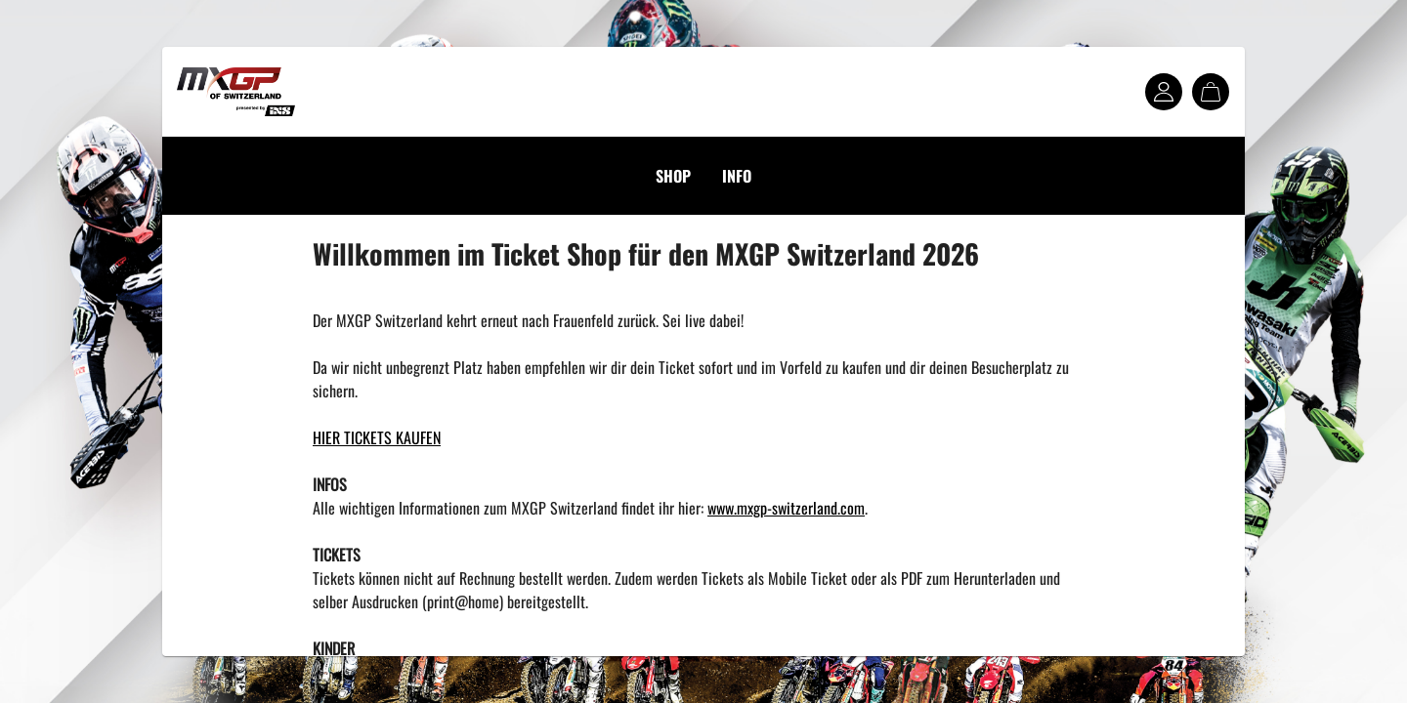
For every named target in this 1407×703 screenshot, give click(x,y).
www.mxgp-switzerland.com (786, 507)
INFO (736, 175)
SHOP (673, 175)
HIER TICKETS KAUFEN (377, 437)
